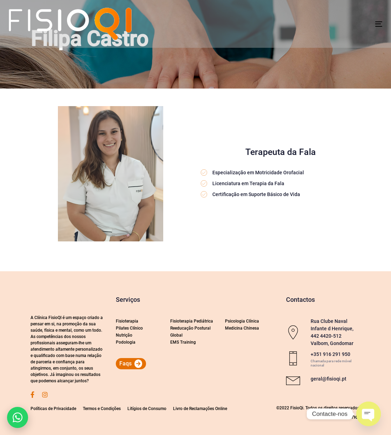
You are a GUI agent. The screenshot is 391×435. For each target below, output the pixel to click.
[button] (17, 417)
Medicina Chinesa (242, 328)
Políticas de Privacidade (53, 408)
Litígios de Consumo (146, 408)
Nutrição (124, 335)
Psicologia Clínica (242, 321)
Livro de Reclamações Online (200, 408)
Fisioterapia (127, 321)
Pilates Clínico (129, 328)
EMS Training (183, 342)
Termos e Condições (102, 408)
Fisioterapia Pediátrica (191, 321)
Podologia (125, 342)
